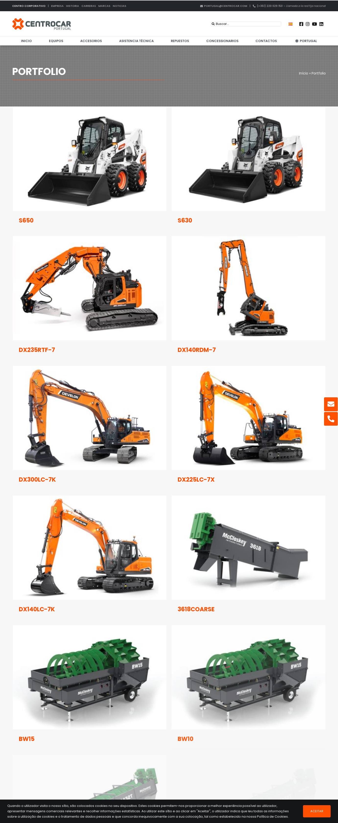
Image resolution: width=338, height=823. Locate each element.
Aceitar (316, 811)
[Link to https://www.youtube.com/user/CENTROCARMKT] (314, 24)
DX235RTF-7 (57, 334)
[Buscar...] (246, 23)
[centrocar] (41, 19)
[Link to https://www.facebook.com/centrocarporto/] (301, 24)
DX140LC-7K (57, 570)
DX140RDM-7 (207, 334)
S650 (26, 220)
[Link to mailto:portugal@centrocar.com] (331, 404)
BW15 (27, 692)
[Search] (213, 23)
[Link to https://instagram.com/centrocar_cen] (308, 24)
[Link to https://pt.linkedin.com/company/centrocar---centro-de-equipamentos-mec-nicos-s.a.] (321, 24)
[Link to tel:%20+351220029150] (331, 419)
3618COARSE (206, 570)
